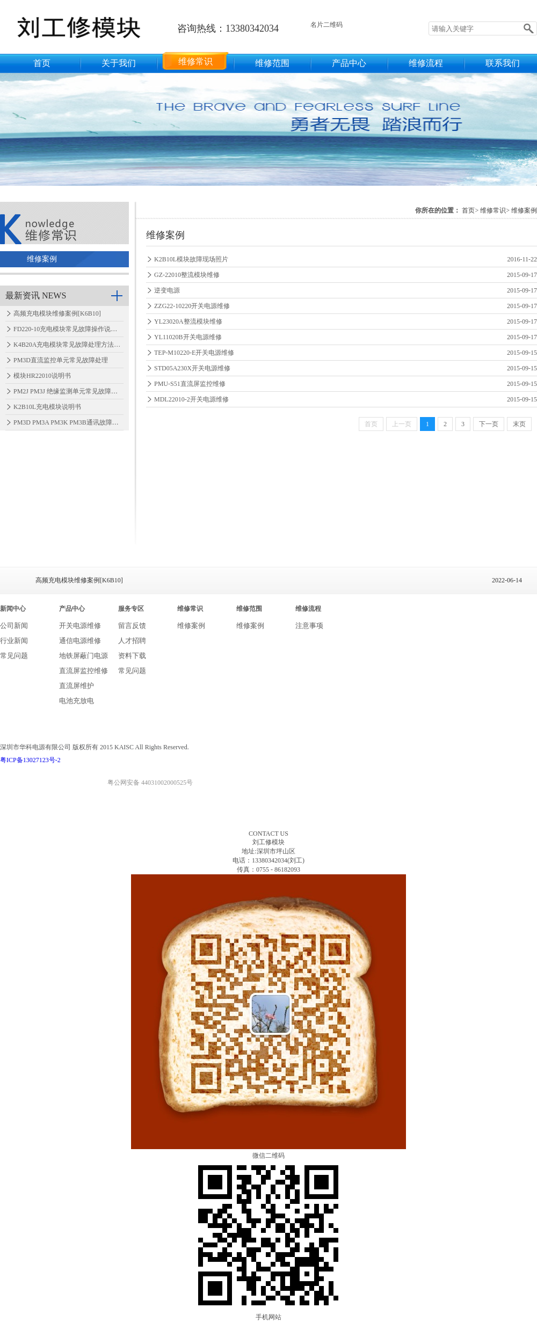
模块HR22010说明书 (42, 375)
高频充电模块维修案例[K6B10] (57, 313)
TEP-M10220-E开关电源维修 (194, 352)
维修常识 (195, 61)
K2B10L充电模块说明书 (47, 407)
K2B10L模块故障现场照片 (191, 259)
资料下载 (132, 656)
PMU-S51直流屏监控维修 (190, 384)
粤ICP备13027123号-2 (30, 760)
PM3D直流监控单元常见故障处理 (60, 360)
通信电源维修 (80, 641)
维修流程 (426, 63)
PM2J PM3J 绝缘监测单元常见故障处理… (71, 391)
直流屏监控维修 (83, 671)
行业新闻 (14, 641)
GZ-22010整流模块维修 (187, 275)
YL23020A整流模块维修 (188, 321)
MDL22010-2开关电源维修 (191, 399)
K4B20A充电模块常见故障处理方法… (66, 344)
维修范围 (272, 63)
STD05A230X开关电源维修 (192, 368)
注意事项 (309, 626)
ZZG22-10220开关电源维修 (192, 306)
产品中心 (349, 63)
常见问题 (14, 656)
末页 (519, 424)
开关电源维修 (80, 626)
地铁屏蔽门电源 (83, 656)
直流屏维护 (76, 686)
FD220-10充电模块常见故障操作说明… (68, 329)
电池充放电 (76, 701)
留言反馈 (132, 626)
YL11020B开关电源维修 (188, 337)
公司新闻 (14, 626)
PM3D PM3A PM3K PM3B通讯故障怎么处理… (78, 422)
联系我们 (502, 63)
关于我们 (118, 63)
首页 (41, 63)
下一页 (488, 424)
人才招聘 (132, 641)
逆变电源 (167, 290)
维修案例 (42, 259)
